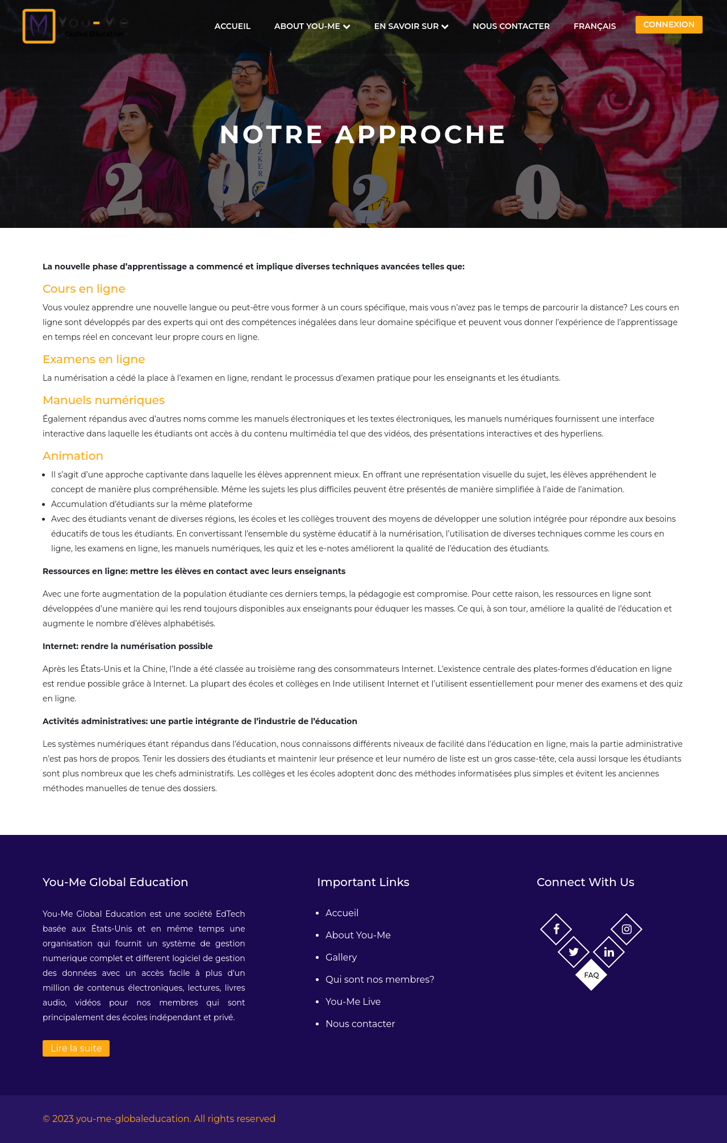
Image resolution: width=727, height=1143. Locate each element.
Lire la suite (76, 1048)
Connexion (669, 24)
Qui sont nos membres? (379, 979)
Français (595, 26)
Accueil (232, 26)
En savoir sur (411, 26)
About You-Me (312, 26)
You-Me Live (353, 1001)
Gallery (341, 957)
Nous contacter (511, 26)
